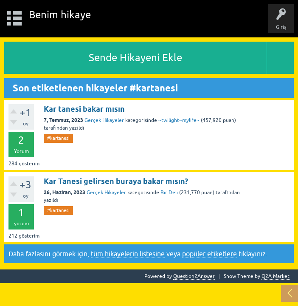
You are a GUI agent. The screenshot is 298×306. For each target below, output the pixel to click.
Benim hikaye (60, 14)
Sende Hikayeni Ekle (135, 57)
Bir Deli (169, 193)
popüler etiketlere (209, 254)
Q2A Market (275, 276)
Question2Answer (194, 276)
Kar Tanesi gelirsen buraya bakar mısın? (116, 181)
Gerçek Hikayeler (104, 120)
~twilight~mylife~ (179, 120)
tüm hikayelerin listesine (128, 254)
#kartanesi (58, 138)
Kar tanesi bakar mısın (84, 109)
